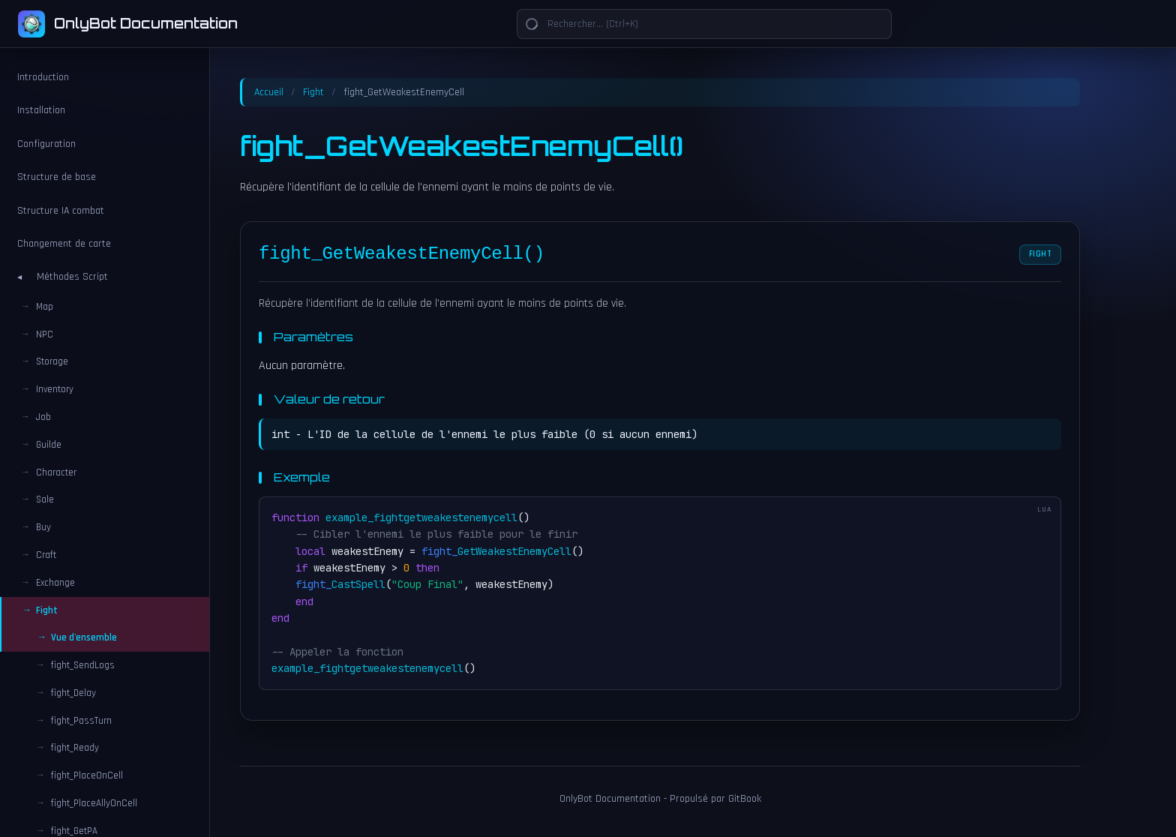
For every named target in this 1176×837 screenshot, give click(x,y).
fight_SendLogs (83, 665)
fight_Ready (75, 748)
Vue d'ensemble (84, 638)
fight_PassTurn (81, 721)
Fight (313, 92)
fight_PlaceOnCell (87, 776)
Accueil (269, 92)
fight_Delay (73, 693)
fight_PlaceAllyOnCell (94, 803)
